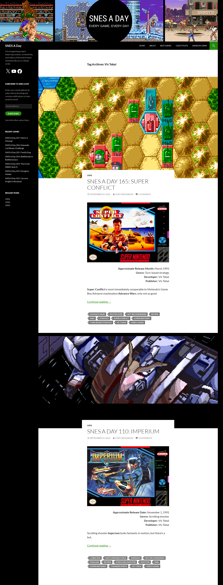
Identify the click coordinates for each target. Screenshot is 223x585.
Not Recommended (136, 314)
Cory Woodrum (124, 194)
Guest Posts (182, 45)
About (152, 45)
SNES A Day (13, 46)
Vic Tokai (121, 322)
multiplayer (116, 314)
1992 (89, 425)
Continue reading (99, 301)
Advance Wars (97, 314)
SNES (92, 318)
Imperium (135, 558)
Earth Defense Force (115, 558)
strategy (104, 318)
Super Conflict (121, 318)
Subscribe (13, 113)
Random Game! (199, 45)
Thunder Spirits (119, 566)
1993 (89, 175)
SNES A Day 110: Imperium (123, 431)
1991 (7, 199)
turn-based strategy (101, 322)
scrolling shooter (126, 562)
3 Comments (145, 438)
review (155, 314)
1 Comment (144, 194)
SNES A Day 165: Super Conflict (117, 184)
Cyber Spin (95, 558)
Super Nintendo (142, 318)
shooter (145, 562)
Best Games (165, 45)
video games (137, 322)
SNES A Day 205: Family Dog (18, 152)
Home (142, 45)
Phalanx (94, 562)
